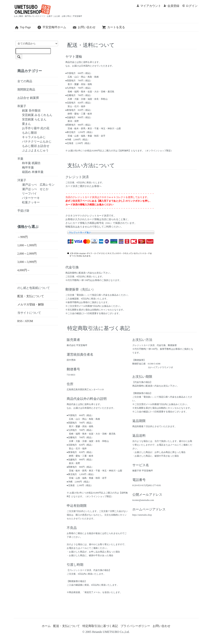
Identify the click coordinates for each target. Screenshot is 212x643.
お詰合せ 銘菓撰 (28, 97)
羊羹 (20, 158)
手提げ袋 (23, 210)
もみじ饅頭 (29, 132)
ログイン (190, 5)
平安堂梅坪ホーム (51, 27)
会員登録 (171, 5)
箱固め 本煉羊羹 (32, 171)
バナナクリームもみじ (37, 141)
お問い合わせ (84, 27)
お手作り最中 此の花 (35, 128)
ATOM (29, 321)
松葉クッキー (31, 202)
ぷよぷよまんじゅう (35, 150)
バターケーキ (31, 197)
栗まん (26, 123)
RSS (20, 321)
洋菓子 (21, 180)
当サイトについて (29, 312)
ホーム (46, 626)
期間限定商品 (26, 89)
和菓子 (21, 106)
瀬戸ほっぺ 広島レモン (38, 184)
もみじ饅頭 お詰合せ (35, 145)
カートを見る (113, 27)
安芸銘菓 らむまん (34, 119)
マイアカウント (148, 5)
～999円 (22, 237)
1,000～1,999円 (27, 245)
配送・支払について (30, 296)
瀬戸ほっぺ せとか (35, 189)
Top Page (23, 27)
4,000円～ (23, 270)
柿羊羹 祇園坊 (31, 163)
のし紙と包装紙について (33, 287)
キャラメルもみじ (34, 137)
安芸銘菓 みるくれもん (37, 115)
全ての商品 (24, 81)
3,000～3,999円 (27, 261)
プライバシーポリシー (135, 626)
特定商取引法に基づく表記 (100, 626)
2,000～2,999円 (27, 253)
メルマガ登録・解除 (30, 304)
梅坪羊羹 (28, 167)
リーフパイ (29, 193)
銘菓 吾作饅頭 (31, 110)
